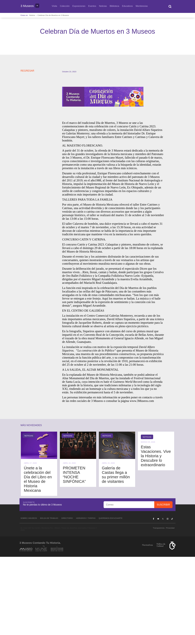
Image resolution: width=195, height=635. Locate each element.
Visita (54, 6)
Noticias (103, 6)
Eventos (92, 6)
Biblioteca (114, 6)
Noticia (32, 15)
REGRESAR (27, 149)
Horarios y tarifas (85, 596)
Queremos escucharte (110, 596)
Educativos (127, 6)
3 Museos (27, 6)
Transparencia (158, 606)
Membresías (142, 6)
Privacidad (170, 606)
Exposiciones (78, 6)
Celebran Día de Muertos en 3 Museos (53, 15)
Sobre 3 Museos (29, 596)
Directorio (67, 596)
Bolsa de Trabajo (49, 596)
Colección (65, 6)
